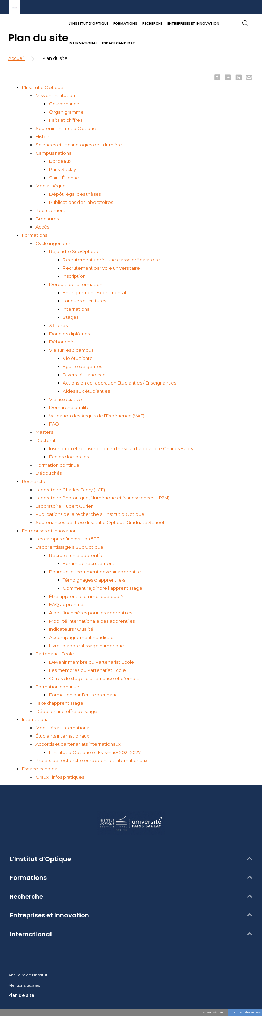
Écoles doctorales (69, 456)
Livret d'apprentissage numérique (86, 645)
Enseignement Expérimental (94, 292)
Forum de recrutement (88, 563)
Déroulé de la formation (75, 284)
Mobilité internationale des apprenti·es (92, 621)
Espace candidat (40, 768)
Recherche (34, 481)
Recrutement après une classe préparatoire (111, 259)
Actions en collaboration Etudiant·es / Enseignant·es (119, 383)
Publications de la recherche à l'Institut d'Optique (89, 514)
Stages (70, 317)
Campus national (54, 153)
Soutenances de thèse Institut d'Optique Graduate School (99, 522)
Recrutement (50, 210)
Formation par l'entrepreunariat (84, 695)
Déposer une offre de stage (66, 711)
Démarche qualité (69, 407)
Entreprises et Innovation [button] (193, 23)
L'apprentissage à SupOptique (69, 547)
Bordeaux (60, 161)
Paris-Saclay (62, 169)
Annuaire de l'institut (27, 975)
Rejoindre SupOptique (74, 251)
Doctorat (45, 440)
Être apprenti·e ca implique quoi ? (86, 596)
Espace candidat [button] (118, 43)
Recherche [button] (152, 23)
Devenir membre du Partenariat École (91, 662)
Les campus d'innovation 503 (67, 539)
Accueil (16, 58)
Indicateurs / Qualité (71, 629)
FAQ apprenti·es (67, 604)
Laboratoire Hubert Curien (64, 506)
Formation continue (57, 465)
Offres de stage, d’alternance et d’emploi (95, 678)
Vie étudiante (78, 358)
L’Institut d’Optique (42, 87)
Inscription (74, 276)
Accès (42, 227)
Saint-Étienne (64, 177)
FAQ (54, 424)
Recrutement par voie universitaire (101, 268)
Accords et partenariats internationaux (78, 744)
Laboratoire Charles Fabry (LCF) (70, 489)
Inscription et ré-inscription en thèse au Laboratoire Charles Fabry (121, 448)
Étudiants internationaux (62, 736)
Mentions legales (24, 985)
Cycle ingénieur (52, 243)
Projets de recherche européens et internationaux (91, 760)
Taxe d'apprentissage (59, 703)
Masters (44, 432)
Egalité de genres (82, 366)
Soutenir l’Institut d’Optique (65, 128)
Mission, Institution (55, 95)
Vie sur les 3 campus (71, 350)
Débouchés (62, 341)
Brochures (47, 218)
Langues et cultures (84, 300)
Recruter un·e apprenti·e (76, 555)
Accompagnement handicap (81, 637)
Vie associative (65, 399)
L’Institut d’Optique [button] (88, 23)
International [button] (83, 43)
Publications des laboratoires (81, 202)
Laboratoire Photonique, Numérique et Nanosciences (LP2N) (102, 497)
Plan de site (21, 995)
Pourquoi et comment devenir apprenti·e (95, 571)
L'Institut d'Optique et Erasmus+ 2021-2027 (95, 752)
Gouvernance (64, 103)
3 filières (58, 325)
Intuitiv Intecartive (245, 1012)
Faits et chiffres (65, 120)
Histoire (44, 136)
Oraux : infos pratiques (59, 777)
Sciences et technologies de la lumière (78, 144)
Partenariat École (54, 653)
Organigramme (66, 112)
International (77, 309)
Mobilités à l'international (62, 727)
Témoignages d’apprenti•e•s (94, 580)
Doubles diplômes (69, 333)
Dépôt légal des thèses (75, 194)
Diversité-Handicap (84, 374)
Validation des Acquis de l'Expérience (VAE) (96, 415)
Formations (34, 235)
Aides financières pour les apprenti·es (90, 612)
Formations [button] (125, 23)
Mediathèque (50, 185)
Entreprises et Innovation (49, 530)
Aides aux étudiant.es (86, 391)
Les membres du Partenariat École (87, 670)
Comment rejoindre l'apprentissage (102, 588)
